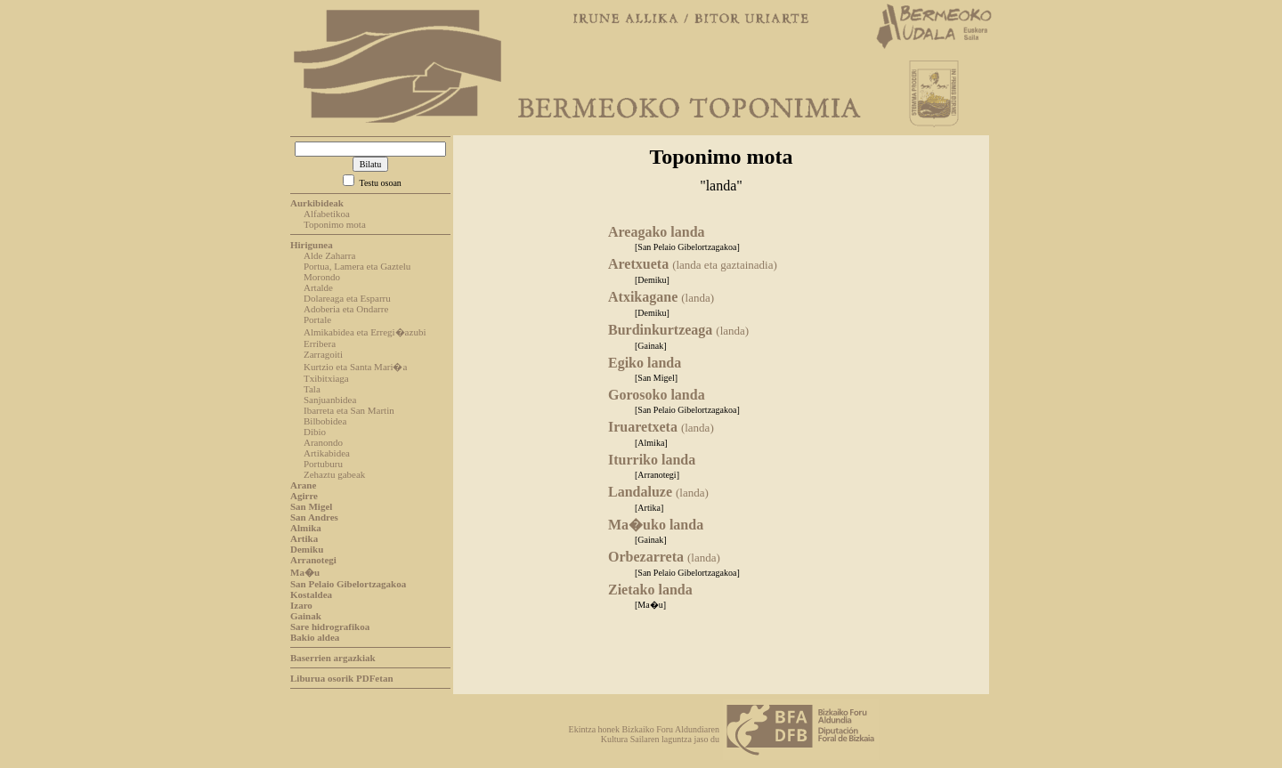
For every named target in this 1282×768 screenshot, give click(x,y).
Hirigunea (311, 244)
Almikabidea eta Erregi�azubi (365, 332)
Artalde (318, 287)
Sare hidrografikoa (329, 626)
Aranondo (323, 442)
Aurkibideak (317, 203)
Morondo (322, 276)
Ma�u (305, 572)
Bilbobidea (325, 421)
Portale (317, 319)
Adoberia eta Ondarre (346, 308)
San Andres (314, 517)
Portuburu (323, 463)
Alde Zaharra (329, 255)
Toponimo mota (335, 224)
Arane (303, 485)
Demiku (306, 549)
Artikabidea (327, 453)
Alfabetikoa (327, 213)
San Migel (311, 506)
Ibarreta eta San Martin (349, 410)
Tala (312, 389)
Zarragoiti (323, 354)
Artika (304, 538)
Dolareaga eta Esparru (347, 298)
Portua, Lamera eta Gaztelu (357, 266)
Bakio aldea (314, 637)
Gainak (305, 615)
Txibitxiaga (326, 378)
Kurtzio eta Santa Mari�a (355, 366)
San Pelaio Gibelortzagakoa (348, 583)
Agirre (304, 495)
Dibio (315, 431)
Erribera (320, 343)
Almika (305, 527)
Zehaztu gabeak (334, 474)
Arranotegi (313, 559)
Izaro (301, 605)
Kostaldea (311, 594)
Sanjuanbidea (330, 399)
